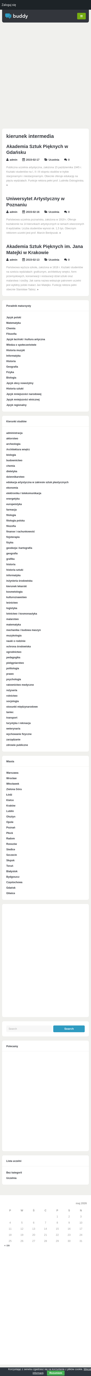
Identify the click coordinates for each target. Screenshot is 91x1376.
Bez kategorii (14, 1172)
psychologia (13, 679)
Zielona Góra (14, 789)
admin (13, 159)
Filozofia (11, 333)
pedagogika (13, 657)
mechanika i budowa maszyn (23, 629)
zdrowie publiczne (17, 744)
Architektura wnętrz (18, 449)
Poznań (10, 827)
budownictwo (14, 460)
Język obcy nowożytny (19, 383)
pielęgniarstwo (15, 662)
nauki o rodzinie (15, 640)
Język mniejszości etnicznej (23, 399)
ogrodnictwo (13, 651)
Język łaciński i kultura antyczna (25, 339)
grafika (10, 558)
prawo (10, 673)
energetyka (13, 498)
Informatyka (13, 355)
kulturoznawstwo (16, 597)
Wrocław (11, 778)
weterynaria (13, 728)
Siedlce (10, 849)
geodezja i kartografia (19, 547)
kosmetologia (14, 591)
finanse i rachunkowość (20, 531)
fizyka (9, 542)
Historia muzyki (15, 350)
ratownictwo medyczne (20, 684)
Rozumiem (55, 1373)
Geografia (12, 366)
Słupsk (10, 860)
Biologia (11, 377)
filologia (11, 514)
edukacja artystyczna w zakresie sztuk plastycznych (37, 482)
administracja (14, 432)
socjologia (12, 701)
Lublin (10, 811)
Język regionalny (16, 405)
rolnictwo (11, 695)
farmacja (11, 509)
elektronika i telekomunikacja (23, 493)
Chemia (10, 328)
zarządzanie (13, 739)
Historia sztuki (14, 388)
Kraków (10, 805)
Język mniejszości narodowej (23, 394)
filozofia (11, 525)
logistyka (11, 608)
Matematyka (13, 322)
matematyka (13, 624)
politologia (12, 668)
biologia (11, 454)
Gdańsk (11, 887)
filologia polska (15, 520)
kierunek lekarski (16, 586)
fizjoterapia (13, 536)
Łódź (9, 794)
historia (10, 564)
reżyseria (11, 690)
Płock (9, 833)
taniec (10, 712)
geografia (12, 553)
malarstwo (12, 618)
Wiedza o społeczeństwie (21, 344)
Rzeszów (11, 844)
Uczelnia (54, 159)
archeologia (13, 443)
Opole (9, 822)
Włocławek (12, 783)
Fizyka (10, 372)
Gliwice (10, 893)
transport (11, 717)
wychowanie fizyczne (19, 733)
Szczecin (11, 854)
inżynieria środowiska (19, 580)
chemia (10, 465)
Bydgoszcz (13, 876)
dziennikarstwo (15, 476)
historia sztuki (14, 569)
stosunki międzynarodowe (22, 706)
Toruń (9, 865)
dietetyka (11, 471)
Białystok (11, 871)
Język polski (13, 317)
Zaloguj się (9, 5)
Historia (11, 361)
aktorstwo (12, 438)
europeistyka (14, 504)
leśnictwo (12, 602)
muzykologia (14, 635)
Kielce (10, 800)
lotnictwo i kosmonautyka (21, 613)
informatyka (13, 575)
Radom (10, 838)
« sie (7, 1245)
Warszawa (12, 772)
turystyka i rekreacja (18, 722)
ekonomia (12, 487)
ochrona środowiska (18, 646)
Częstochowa (14, 882)
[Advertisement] (45, 76)
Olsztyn (10, 816)
